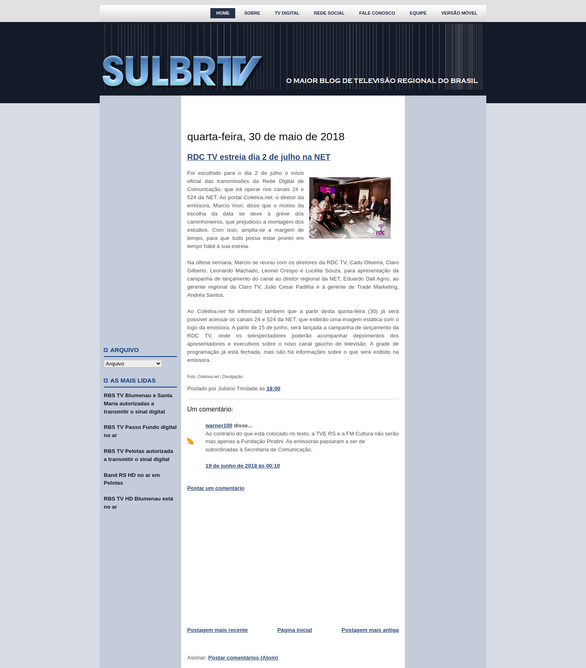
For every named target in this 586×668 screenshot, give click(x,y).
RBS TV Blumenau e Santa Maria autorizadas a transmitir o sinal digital (138, 403)
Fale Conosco (377, 13)
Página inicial (294, 630)
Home (223, 13)
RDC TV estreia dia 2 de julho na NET (258, 156)
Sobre (252, 13)
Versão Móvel (459, 13)
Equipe (418, 13)
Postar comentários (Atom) (243, 658)
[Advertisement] (140, 217)
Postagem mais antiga (370, 630)
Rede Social (329, 13)
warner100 (219, 425)
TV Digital (287, 13)
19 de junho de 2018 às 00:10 (243, 466)
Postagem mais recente (217, 630)
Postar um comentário (216, 488)
